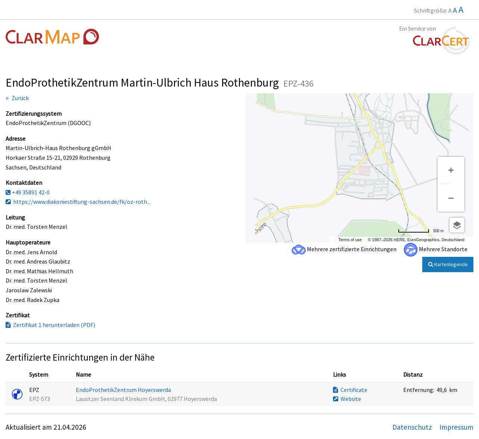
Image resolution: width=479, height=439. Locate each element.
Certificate (350, 389)
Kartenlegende (448, 264)
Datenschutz (412, 427)
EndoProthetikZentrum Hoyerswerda (124, 389)
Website (347, 398)
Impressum (456, 427)
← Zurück (17, 98)
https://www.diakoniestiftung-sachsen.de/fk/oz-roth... (78, 201)
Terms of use (350, 239)
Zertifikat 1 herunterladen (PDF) (50, 325)
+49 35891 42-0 (28, 192)
